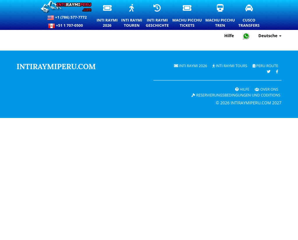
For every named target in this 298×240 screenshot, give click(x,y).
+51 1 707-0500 (67, 25)
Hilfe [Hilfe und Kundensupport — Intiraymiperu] (229, 35)
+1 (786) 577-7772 (67, 17)
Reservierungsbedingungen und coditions (235, 95)
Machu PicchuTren (220, 16)
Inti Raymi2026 (107, 16)
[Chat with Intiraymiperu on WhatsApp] (246, 36)
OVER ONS (266, 89)
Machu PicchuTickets (187, 16)
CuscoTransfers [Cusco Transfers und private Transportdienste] (249, 16)
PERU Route (265, 65)
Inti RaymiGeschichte (157, 16)
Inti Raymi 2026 (190, 65)
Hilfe (242, 89)
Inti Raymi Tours (229, 65)
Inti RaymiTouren (132, 16)
